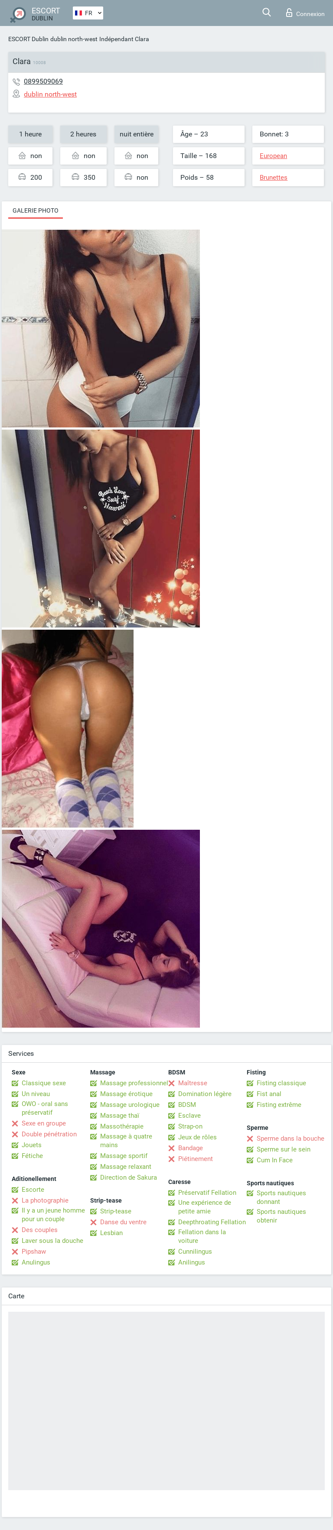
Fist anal (269, 1094)
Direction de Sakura (128, 1177)
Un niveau (36, 1094)
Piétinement (195, 1159)
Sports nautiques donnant (281, 1197)
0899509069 (43, 81)
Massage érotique (126, 1094)
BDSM (187, 1105)
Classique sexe (44, 1083)
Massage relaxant (125, 1167)
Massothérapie (122, 1126)
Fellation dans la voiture (202, 1236)
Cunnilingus (195, 1251)
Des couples (40, 1230)
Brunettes (273, 177)
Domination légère (205, 1094)
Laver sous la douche (52, 1241)
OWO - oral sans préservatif (45, 1108)
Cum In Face (275, 1160)
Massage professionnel (134, 1083)
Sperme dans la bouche (290, 1138)
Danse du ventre (123, 1222)
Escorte (33, 1190)
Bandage (190, 1148)
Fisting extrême (279, 1105)
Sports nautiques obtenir (281, 1216)
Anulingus (36, 1262)
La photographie (45, 1200)
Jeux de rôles (197, 1137)
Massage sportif (123, 1156)
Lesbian (111, 1233)
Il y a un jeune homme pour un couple (53, 1215)
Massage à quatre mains (126, 1140)
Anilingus (191, 1262)
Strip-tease (115, 1211)
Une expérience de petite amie (204, 1207)
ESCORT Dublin (28, 39)
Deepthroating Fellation (212, 1222)
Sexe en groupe (44, 1123)
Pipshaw (34, 1251)
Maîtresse (192, 1083)
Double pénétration (49, 1134)
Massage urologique (130, 1105)
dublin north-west (74, 39)
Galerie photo (36, 210)
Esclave (189, 1115)
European (273, 156)
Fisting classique (281, 1083)
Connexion (305, 12)
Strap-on (190, 1126)
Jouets (32, 1145)
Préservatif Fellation (207, 1193)
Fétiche (32, 1156)
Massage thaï (119, 1115)
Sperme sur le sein (283, 1149)
